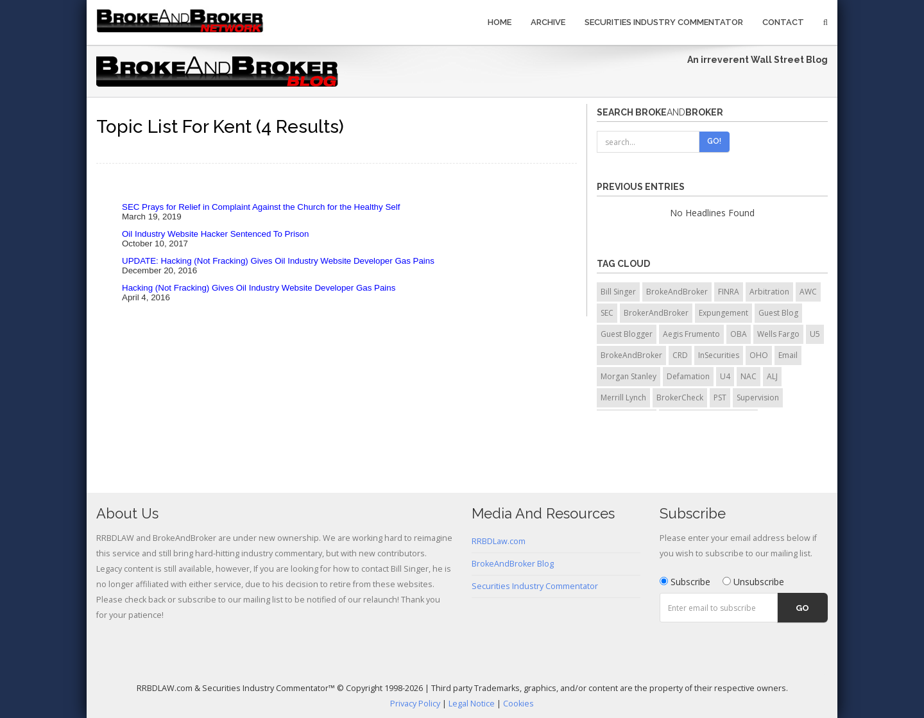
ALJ (772, 376)
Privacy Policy (415, 703)
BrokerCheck (679, 397)
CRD (680, 355)
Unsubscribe (753, 582)
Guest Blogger (627, 334)
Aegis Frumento (691, 334)
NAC (748, 376)
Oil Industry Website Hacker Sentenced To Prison (215, 234)
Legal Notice (472, 703)
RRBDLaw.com (499, 541)
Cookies (518, 703)
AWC (808, 291)
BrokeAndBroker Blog (513, 563)
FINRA (728, 291)
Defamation (688, 376)
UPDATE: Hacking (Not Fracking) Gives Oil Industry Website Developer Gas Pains (278, 261)
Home (499, 22)
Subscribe (685, 582)
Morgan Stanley (628, 376)
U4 (725, 376)
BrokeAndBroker (677, 291)
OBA (738, 334)
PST (720, 397)
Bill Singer (618, 291)
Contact (783, 22)
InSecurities (718, 355)
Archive (548, 22)
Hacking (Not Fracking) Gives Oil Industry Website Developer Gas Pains (258, 288)
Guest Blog (778, 312)
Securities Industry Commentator (664, 22)
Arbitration (769, 291)
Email (788, 355)
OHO (758, 355)
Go (802, 608)
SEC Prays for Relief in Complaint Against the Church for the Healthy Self (261, 207)
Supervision (758, 397)
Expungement (723, 312)
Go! (714, 141)
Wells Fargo (778, 334)
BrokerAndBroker (656, 312)
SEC (607, 312)
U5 (815, 334)
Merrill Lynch (623, 397)
